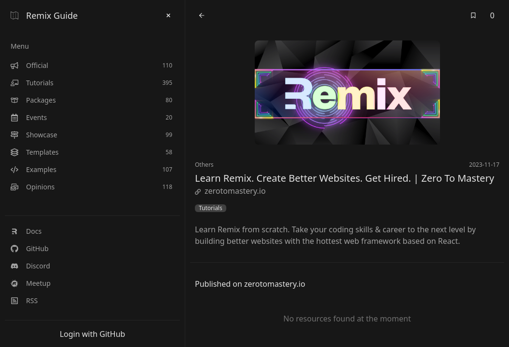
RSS (24, 300)
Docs (26, 231)
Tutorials (210, 208)
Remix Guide (44, 15)
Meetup (31, 283)
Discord (30, 265)
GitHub (30, 248)
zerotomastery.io (230, 191)
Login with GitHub (92, 334)
